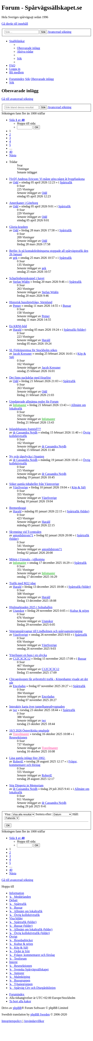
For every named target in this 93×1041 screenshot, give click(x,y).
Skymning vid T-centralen (25, 531)
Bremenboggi (17, 507)
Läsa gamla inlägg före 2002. (27, 758)
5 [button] (10, 145)
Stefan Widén (21, 281)
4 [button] (10, 141)
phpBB (17, 1007)
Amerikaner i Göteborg (23, 202)
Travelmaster (21, 734)
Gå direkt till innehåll (15, 23)
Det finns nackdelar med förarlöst (30, 377)
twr (15, 710)
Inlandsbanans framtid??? (25, 429)
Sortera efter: (54, 814)
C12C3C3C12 (21, 658)
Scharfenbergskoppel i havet (26, 278)
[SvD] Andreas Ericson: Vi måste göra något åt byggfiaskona (47, 179)
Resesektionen (18, 737)
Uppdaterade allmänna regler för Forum (33, 401)
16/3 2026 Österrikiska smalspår (29, 730)
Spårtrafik (66, 182)
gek (15, 257)
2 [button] (10, 134)
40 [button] (10, 151)
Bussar (67, 305)
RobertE (18, 761)
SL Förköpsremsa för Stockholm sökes (33, 350)
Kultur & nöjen (79, 610)
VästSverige (20, 487)
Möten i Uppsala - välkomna (27, 559)
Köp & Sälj (79, 487)
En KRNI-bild (18, 326)
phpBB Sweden (40, 1014)
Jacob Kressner (22, 353)
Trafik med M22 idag (22, 583)
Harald (17, 329)
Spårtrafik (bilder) (75, 329)
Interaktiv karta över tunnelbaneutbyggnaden (37, 706)
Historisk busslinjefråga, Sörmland (30, 302)
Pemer (17, 305)
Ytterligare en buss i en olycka (28, 655)
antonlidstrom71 (23, 535)
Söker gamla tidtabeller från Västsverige (34, 484)
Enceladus (19, 686)
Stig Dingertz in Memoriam (26, 785)
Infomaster (19, 405)
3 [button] (10, 138)
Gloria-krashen (18, 226)
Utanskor (18, 610)
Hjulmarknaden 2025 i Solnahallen (30, 607)
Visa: (20, 814)
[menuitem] (28, 48)
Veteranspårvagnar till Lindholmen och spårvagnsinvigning (45, 631)
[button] (17, 120)
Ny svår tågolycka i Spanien (26, 456)
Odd (15, 182)
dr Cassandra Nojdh (25, 432)
